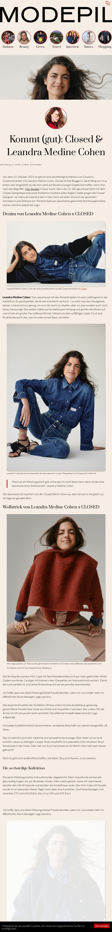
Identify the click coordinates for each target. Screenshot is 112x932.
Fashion (8, 40)
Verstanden (102, 925)
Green (40, 40)
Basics (88, 40)
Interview (72, 40)
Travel (56, 40)
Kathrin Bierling (5, 165)
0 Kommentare (36, 165)
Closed (84, 288)
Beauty (24, 40)
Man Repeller (32, 189)
